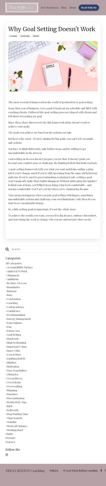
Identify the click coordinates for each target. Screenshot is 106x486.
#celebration (13, 299)
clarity (9, 434)
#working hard (14, 430)
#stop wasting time (17, 414)
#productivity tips (16, 402)
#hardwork (12, 338)
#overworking (14, 386)
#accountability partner (19, 267)
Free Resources (49, 7)
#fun (8, 327)
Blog (63, 7)
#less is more (13, 354)
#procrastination (15, 398)
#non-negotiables (16, 370)
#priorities (12, 394)
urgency (10, 442)
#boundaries (13, 287)
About (72, 7)
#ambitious (12, 279)
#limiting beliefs (15, 358)
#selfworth (12, 410)
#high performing (16, 342)
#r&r (9, 406)
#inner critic (13, 350)
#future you (13, 330)
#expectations (14, 323)
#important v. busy (16, 346)
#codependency (15, 307)
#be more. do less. (16, 283)
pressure (11, 438)
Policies (54, 470)
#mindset (36, 36)
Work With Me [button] (89, 7)
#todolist (11, 422)
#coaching (13, 36)
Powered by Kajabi (92, 479)
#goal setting (25, 36)
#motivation (12, 366)
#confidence (13, 311)
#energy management (18, 319)
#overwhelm (13, 382)
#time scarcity (14, 418)
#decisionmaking (15, 315)
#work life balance (16, 426)
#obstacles (12, 374)
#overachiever (14, 378)
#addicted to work (16, 271)
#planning (11, 390)
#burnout (11, 291)
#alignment (12, 275)
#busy (9, 295)
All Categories (14, 263)
